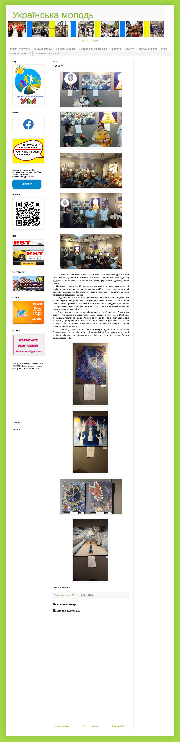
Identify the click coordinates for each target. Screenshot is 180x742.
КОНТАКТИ (116, 49)
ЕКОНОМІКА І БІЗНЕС (65, 49)
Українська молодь (53, 15)
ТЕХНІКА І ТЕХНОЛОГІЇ (20, 53)
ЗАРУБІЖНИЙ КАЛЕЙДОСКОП (93, 49)
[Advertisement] (90, 701)
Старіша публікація (119, 726)
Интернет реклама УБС (90, 41)
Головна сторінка (90, 726)
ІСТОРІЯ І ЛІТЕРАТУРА (20, 49)
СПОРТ (164, 49)
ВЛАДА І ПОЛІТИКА (43, 49)
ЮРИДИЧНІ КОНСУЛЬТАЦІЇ (47, 53)
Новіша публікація (61, 726)
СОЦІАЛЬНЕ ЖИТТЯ (147, 49)
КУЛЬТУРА (129, 49)
